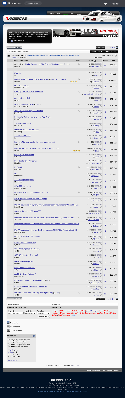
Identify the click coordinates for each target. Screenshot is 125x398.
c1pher (96, 107)
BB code (10, 350)
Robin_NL (96, 207)
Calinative (95, 169)
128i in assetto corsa (22, 123)
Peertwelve (95, 66)
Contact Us (90, 370)
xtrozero (17, 144)
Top (119, 370)
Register (115, 4)
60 (105, 65)
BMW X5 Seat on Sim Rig (25, 243)
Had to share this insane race (26, 129)
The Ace (96, 88)
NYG (15, 194)
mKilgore (17, 270)
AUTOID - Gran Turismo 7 (25, 274)
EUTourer (96, 245)
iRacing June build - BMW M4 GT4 (28, 92)
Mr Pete (96, 295)
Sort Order (28, 311)
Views (113, 60)
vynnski (17, 245)
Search (79, 14)
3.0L (15, 75)
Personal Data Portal (79, 391)
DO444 (16, 213)
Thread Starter (23, 60)
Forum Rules (12, 360)
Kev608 (17, 150)
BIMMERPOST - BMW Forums (106, 370)
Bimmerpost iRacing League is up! (28, 192)
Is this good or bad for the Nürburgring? (30, 199)
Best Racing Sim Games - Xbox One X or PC (33, 148)
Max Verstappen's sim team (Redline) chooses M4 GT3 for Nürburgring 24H (45, 230)
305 (105, 80)
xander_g (96, 188)
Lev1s (97, 100)
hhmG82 (17, 163)
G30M (16, 251)
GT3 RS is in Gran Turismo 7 (26, 255)
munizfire (96, 81)
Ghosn (16, 94)
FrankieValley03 (20, 188)
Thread (16, 60)
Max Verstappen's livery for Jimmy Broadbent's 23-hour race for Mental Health (46, 205)
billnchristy (18, 132)
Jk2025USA (18, 113)
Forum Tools (95, 51)
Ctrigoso (96, 194)
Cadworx (17, 226)
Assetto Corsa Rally (22, 98)
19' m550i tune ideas (22, 186)
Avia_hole (17, 219)
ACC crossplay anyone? (24, 180)
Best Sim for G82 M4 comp (25, 161)
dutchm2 (17, 201)
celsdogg (96, 289)
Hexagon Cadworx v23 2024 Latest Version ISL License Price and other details (46, 224)
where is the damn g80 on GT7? (27, 211)
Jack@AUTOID (19, 276)
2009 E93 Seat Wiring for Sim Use (28, 111)
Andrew (17, 66)
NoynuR (17, 119)
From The (40, 311)
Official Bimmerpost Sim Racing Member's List (44, 64)
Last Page (63, 79)
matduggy (17, 169)
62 (105, 105)
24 (105, 281)
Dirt (15, 173)
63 (105, 149)
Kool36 (96, 144)
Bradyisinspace (93, 163)
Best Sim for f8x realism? (24, 268)
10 (105, 86)
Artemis (96, 232)
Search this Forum (110, 51)
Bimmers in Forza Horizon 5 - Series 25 (30, 286)
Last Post (91, 60)
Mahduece (18, 182)
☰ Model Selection (33, 3)
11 (105, 124)
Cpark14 (17, 238)
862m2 (96, 75)
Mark (14, 57)
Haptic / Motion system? (24, 261)
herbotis (17, 263)
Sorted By (11, 311)
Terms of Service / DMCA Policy (60, 391)
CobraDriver (18, 176)
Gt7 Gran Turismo (21, 85)
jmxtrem (96, 276)
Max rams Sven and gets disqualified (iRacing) (33, 293)
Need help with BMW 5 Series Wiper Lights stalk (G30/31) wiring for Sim (44, 217)
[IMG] (9, 354)
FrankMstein (18, 207)
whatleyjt (96, 125)
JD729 (97, 157)
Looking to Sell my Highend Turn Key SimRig (32, 117)
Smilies (10, 352)
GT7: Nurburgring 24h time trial (27, 249)
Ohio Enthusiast (93, 220)
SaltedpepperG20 (20, 88)
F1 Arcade (18, 167)
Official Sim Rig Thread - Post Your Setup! (31, 79)
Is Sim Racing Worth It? (24, 104)
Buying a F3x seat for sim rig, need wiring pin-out (34, 142)
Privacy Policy (43, 391)
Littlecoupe (95, 282)
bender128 (18, 125)
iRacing (17, 73)
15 (105, 137)
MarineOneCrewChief (91, 94)
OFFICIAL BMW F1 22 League (27, 236)
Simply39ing (95, 176)
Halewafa (17, 157)
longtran (96, 311)
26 (105, 193)
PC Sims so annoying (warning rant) (29, 280)
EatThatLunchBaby (21, 106)
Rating (78, 60)
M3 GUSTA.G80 (93, 213)
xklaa (97, 132)
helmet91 (96, 138)
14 (105, 275)
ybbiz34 (89, 311)
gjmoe (97, 151)
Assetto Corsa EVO (22, 136)
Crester (17, 100)
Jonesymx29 (18, 289)
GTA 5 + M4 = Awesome (24, 155)
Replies (105, 60)
